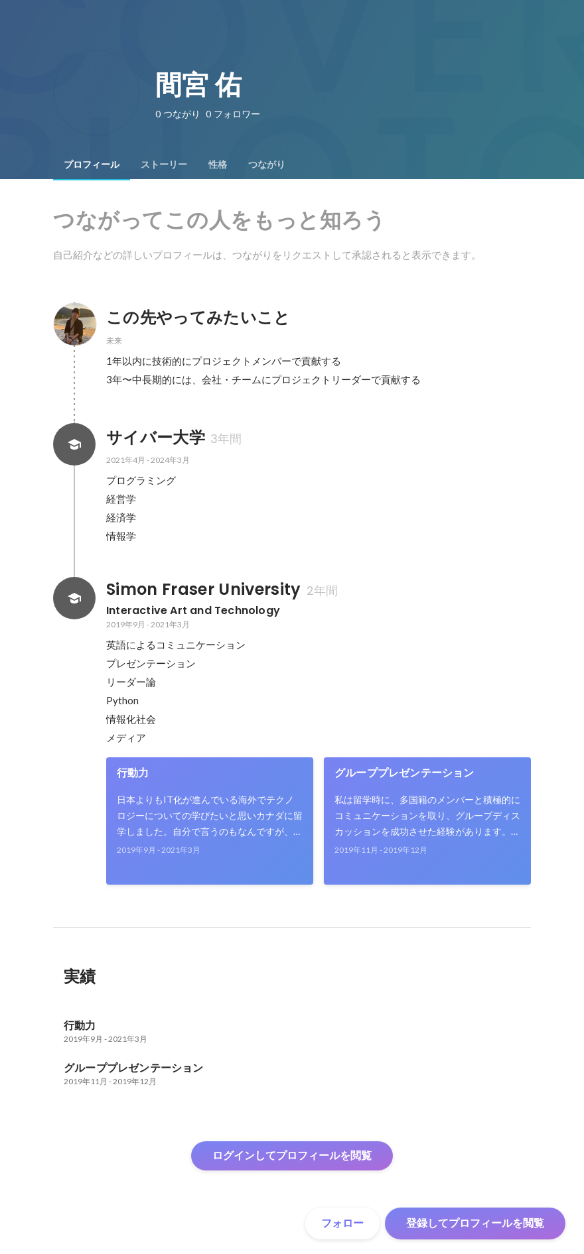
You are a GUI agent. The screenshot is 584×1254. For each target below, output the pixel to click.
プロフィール (91, 164)
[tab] (91, 164)
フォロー (342, 1223)
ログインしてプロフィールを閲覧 (292, 1155)
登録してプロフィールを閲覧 (475, 1223)
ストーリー (164, 164)
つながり (266, 164)
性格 (217, 164)
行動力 (133, 773)
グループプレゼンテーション (404, 773)
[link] (209, 821)
